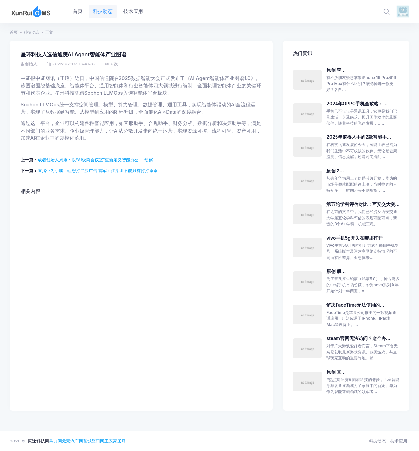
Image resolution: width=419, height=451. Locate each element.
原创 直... (336, 372)
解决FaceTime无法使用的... (355, 305)
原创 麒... (336, 271)
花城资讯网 (93, 440)
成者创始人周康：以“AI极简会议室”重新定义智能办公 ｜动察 (95, 159)
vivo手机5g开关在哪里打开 (354, 238)
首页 (14, 32)
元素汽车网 (72, 440)
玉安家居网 (115, 440)
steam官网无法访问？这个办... (358, 338)
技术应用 (398, 440)
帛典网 (55, 440)
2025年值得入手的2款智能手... (358, 137)
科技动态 (31, 32)
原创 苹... (336, 70)
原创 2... (335, 170)
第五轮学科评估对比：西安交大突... (362, 204)
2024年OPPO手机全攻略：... (357, 103)
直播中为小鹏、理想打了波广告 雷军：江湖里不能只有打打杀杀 (98, 170)
